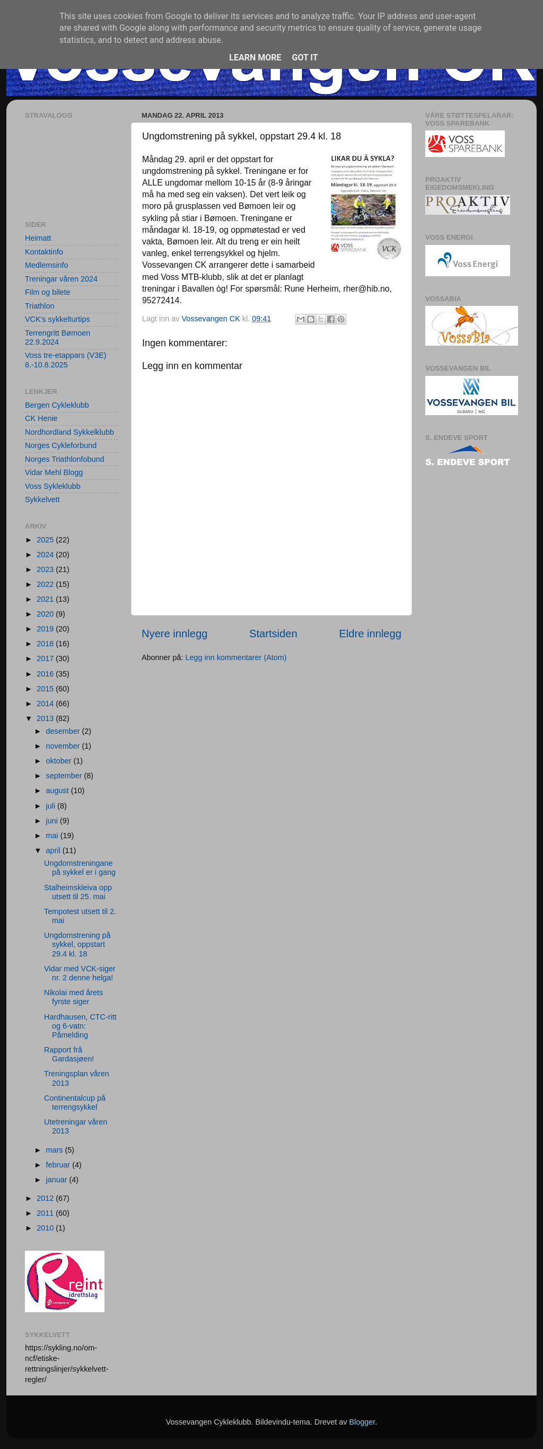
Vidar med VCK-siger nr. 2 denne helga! (80, 973)
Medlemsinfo (46, 265)
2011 (46, 1213)
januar (57, 1179)
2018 (46, 643)
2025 (46, 539)
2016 (46, 674)
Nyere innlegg (174, 633)
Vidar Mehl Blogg (54, 472)
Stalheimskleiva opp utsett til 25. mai (78, 892)
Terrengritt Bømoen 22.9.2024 (57, 337)
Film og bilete (48, 292)
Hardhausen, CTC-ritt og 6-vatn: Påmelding (80, 1026)
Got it (305, 57)
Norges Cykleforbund (61, 445)
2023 (46, 569)
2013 (46, 718)
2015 (46, 688)
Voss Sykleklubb (53, 486)
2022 (46, 584)
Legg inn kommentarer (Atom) (235, 657)
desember (64, 731)
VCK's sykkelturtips (57, 319)
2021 (46, 599)
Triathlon (39, 306)
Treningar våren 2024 (61, 279)
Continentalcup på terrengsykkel (75, 1102)
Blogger (362, 1422)
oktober (60, 761)
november (64, 746)
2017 (46, 658)
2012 (46, 1198)
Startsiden (273, 633)
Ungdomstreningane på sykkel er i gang (80, 867)
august (58, 790)
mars (55, 1150)
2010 (46, 1228)
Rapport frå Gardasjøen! (69, 1054)
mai (53, 835)
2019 (46, 629)
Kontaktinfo (44, 252)
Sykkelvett (42, 499)
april (54, 850)
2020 (46, 614)
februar (59, 1165)
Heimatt (38, 238)
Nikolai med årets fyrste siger (73, 997)
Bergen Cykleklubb (57, 405)
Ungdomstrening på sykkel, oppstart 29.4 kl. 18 (77, 944)
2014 (46, 703)
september (65, 775)
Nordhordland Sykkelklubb (69, 432)
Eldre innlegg (370, 633)
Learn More (255, 57)
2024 (46, 554)
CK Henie (41, 418)
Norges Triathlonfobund (64, 459)
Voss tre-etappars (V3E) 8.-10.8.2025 (66, 359)
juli (52, 806)
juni (53, 820)
